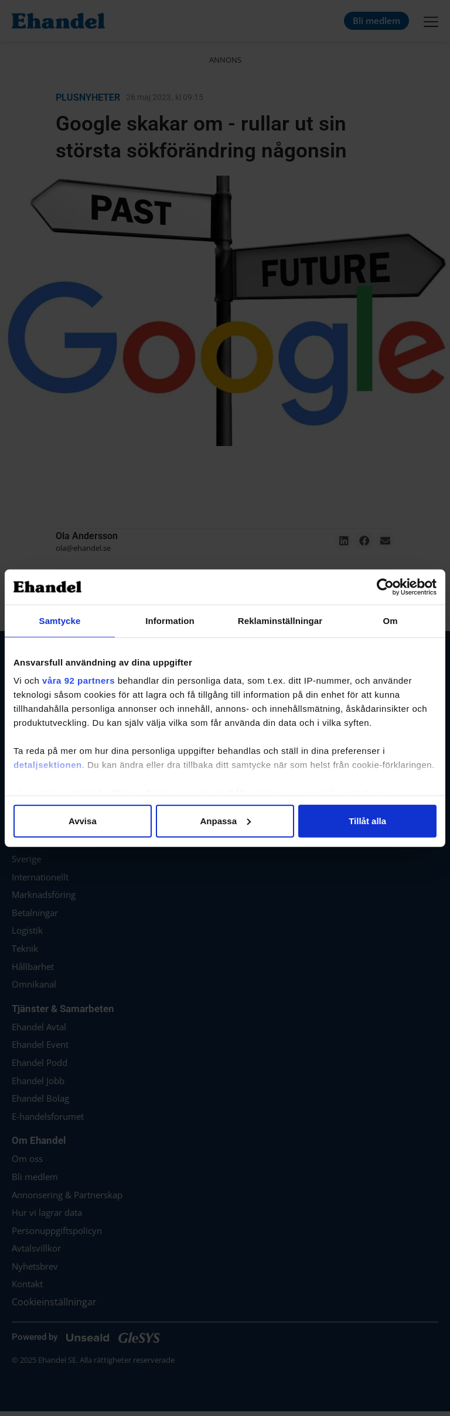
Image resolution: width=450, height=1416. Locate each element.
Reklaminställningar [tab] (280, 620)
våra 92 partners (78, 680)
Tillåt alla (367, 820)
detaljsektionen (47, 765)
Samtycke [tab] (60, 620)
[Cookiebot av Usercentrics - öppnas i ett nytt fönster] (385, 586)
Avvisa (83, 820)
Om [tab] (390, 620)
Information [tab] (170, 620)
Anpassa (225, 820)
